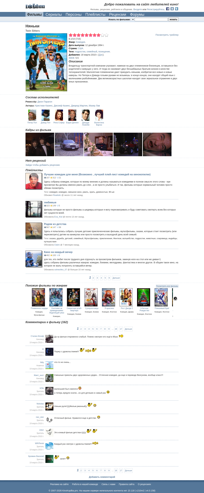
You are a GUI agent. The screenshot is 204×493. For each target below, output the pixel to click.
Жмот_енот (39, 375)
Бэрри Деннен (72, 123)
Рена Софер (58, 123)
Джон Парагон (45, 101)
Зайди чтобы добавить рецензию (43, 165)
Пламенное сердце (39, 308)
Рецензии (117, 14)
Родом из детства (55, 224)
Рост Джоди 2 (127, 308)
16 (116, 329)
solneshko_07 (60, 269)
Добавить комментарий (102, 477)
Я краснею (109, 308)
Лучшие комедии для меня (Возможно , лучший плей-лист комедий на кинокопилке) (97, 174)
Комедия (80, 42)
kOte (42, 388)
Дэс (101, 54)
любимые (50, 202)
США (80, 48)
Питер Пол (32, 123)
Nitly (42, 362)
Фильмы (34, 14)
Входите (137, 9)
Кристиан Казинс (44, 105)
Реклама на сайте (59, 484)
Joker (41, 430)
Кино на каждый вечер (58, 252)
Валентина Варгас (99, 124)
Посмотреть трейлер (167, 34)
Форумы (137, 14)
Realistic (57, 195)
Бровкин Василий (36, 456)
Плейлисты (95, 14)
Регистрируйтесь (155, 9)
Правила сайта (126, 484)
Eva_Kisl (58, 217)
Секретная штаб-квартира (74, 309)
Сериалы (54, 14)
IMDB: (72, 58)
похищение (104, 51)
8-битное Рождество (144, 309)
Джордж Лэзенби (85, 124)
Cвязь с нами (108, 484)
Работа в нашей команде (85, 484)
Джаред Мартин (79, 105)
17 (121, 329)
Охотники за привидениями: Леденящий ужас (56, 310)
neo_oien (40, 417)
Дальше (116, 278)
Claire (57, 245)
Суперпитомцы (91, 308)
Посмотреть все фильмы (167, 286)
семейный (92, 51)
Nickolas (40, 404)
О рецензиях (144, 484)
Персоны (74, 14)
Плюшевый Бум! (162, 308)
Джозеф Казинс (62, 105)
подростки (80, 51)
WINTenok (39, 443)
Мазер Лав (94, 105)
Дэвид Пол (45, 123)
